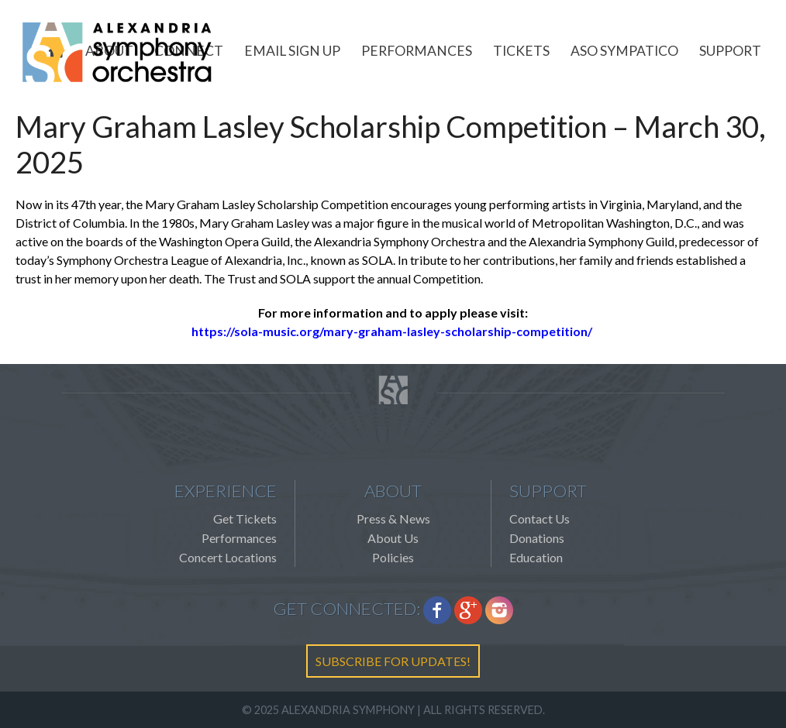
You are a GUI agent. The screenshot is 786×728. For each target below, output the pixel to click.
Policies (393, 557)
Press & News (393, 518)
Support (730, 51)
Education (536, 557)
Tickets (521, 51)
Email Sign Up (292, 51)
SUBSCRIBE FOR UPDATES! (393, 661)
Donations (536, 538)
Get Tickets (245, 518)
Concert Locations (228, 557)
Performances (416, 51)
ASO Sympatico (624, 51)
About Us (393, 538)
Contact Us (539, 518)
